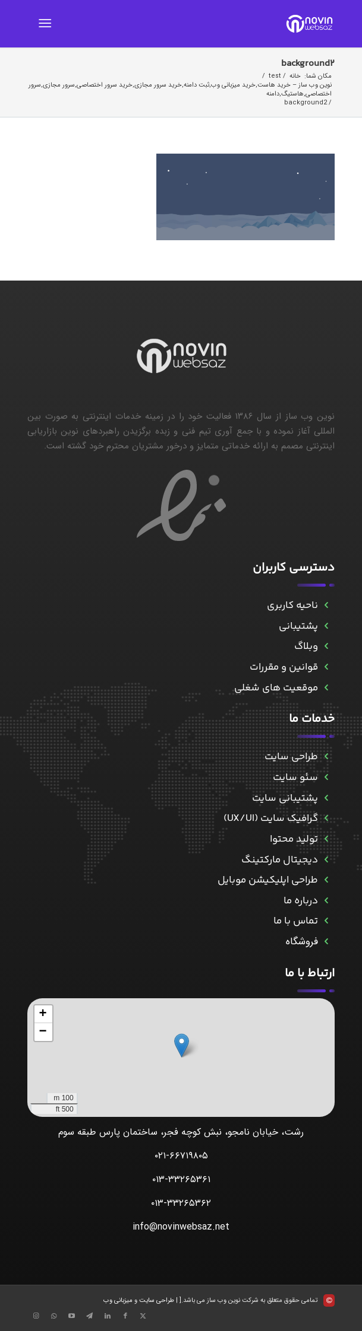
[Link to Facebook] (125, 1316)
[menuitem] (47, 23)
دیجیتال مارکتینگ (279, 860)
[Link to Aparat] (72, 1316)
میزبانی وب (118, 1300)
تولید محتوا (294, 839)
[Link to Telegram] (90, 1316)
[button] (181, 1045)
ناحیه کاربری (292, 605)
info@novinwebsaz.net (181, 1226)
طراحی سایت (291, 757)
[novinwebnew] (212, 23)
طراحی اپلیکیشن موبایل (268, 880)
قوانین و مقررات (284, 667)
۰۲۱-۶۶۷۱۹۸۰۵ (181, 1155)
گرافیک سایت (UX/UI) (271, 818)
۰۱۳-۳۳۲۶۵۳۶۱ (181, 1179)
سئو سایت (295, 777)
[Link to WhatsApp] (54, 1316)
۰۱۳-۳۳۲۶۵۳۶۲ (181, 1203)
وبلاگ (306, 646)
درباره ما (301, 901)
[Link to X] (143, 1316)
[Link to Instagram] (36, 1316)
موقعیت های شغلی (276, 688)
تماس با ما (295, 921)
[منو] (47, 23)
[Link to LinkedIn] (108, 1316)
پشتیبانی (298, 626)
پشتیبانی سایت (285, 798)
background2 (308, 63)
